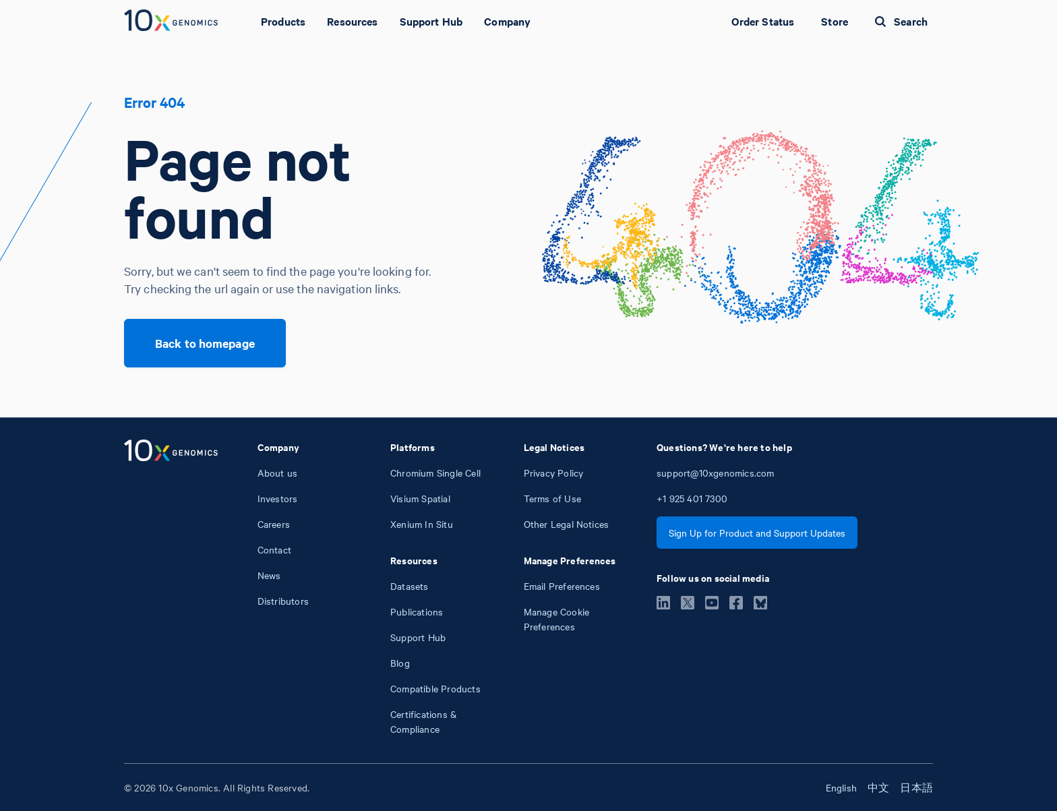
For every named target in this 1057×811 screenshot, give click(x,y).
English (841, 787)
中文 (878, 787)
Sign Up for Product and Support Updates (757, 532)
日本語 (916, 787)
